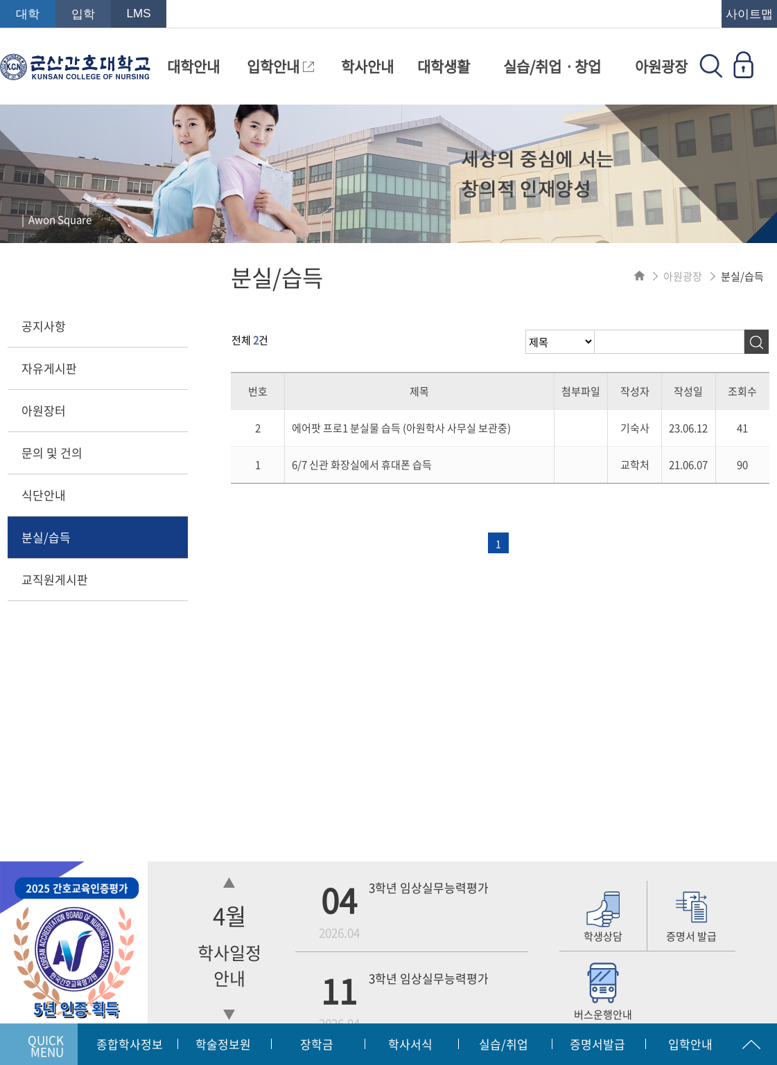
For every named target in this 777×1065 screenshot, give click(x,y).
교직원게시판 (54, 579)
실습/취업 (503, 1044)
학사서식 (410, 1044)
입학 (83, 14)
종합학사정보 (129, 1044)
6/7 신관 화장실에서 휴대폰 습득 (362, 464)
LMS (139, 13)
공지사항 (43, 325)
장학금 (316, 1044)
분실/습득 (46, 537)
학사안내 (367, 66)
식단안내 (43, 494)
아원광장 (661, 66)
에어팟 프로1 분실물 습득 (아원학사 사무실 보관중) (401, 428)
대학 (28, 14)
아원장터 (43, 410)
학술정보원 (223, 1044)
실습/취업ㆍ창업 (552, 66)
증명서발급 (597, 1044)
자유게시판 (49, 368)
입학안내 (280, 66)
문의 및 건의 (51, 452)
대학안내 (193, 66)
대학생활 (443, 66)
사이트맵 (749, 14)
